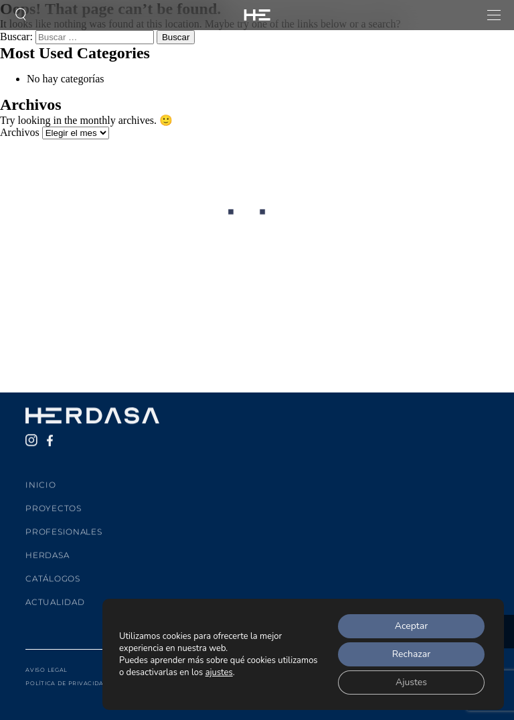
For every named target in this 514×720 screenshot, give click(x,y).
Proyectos (53, 501)
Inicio (40, 477)
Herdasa (47, 548)
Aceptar (411, 626)
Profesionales (63, 524)
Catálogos (52, 571)
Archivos (19, 132)
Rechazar (411, 654)
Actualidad (54, 594)
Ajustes (411, 682)
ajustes (219, 672)
